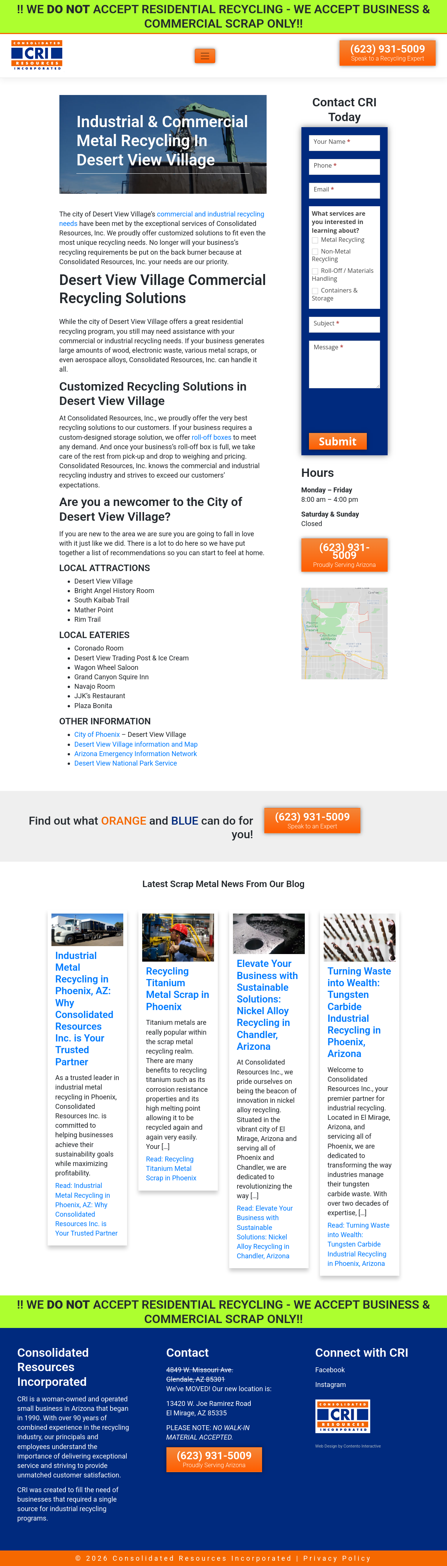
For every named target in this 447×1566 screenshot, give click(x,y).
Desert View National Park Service (125, 763)
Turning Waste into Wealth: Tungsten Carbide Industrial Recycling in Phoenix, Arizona (359, 1012)
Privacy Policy (337, 1558)
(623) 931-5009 (387, 52)
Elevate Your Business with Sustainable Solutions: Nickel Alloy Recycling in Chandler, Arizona (267, 1005)
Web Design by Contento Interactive (348, 1446)
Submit (338, 441)
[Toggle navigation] (205, 56)
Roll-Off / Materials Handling (343, 275)
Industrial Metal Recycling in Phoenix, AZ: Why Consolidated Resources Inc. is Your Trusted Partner (84, 1009)
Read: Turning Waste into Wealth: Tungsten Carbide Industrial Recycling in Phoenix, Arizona (358, 1244)
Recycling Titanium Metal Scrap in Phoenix (177, 988)
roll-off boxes (210, 437)
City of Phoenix (97, 734)
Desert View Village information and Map (136, 744)
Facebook (330, 1370)
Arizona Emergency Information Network (135, 754)
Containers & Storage (335, 294)
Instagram (330, 1385)
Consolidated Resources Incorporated (203, 1558)
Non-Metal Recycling (331, 255)
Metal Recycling (338, 240)
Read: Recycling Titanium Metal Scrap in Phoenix (171, 1168)
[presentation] (366, 410)
